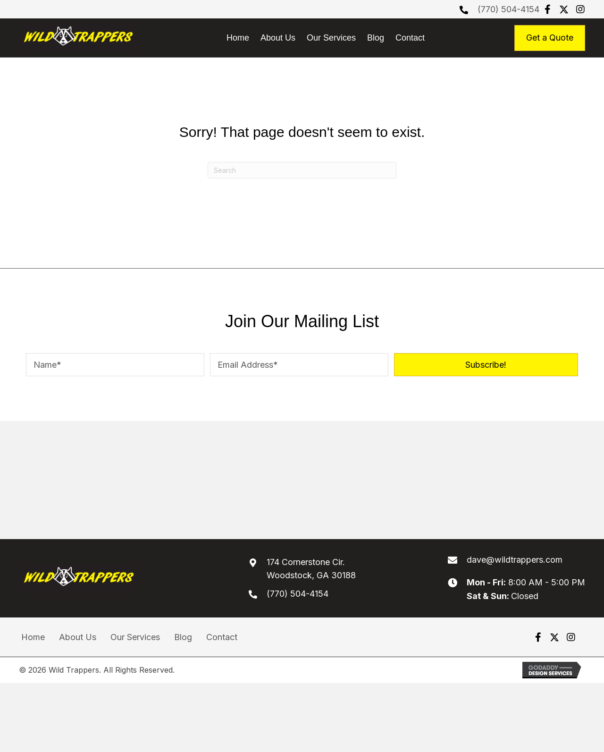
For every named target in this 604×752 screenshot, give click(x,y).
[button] (547, 9)
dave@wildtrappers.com (514, 560)
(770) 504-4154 (508, 9)
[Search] (302, 170)
